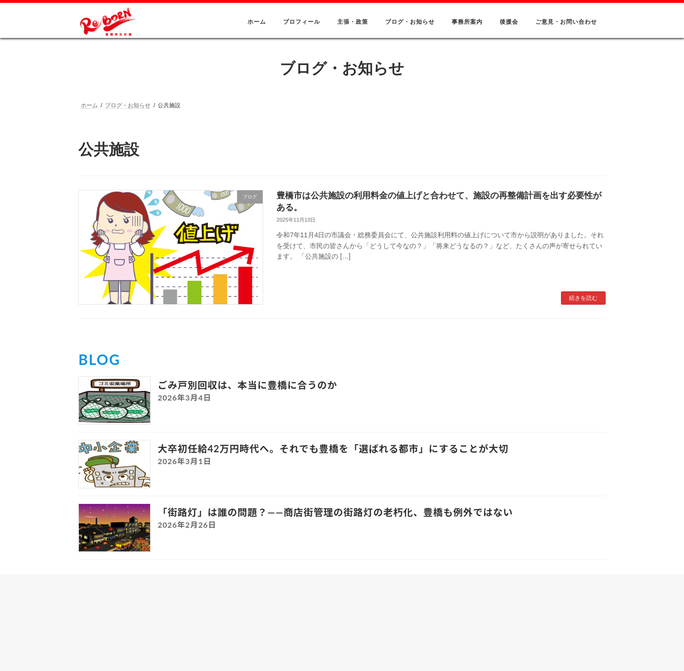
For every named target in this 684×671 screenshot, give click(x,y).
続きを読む (583, 298)
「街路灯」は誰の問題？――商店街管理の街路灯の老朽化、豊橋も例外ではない (335, 512)
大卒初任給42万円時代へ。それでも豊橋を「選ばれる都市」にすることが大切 (333, 448)
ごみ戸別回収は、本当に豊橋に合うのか (247, 385)
